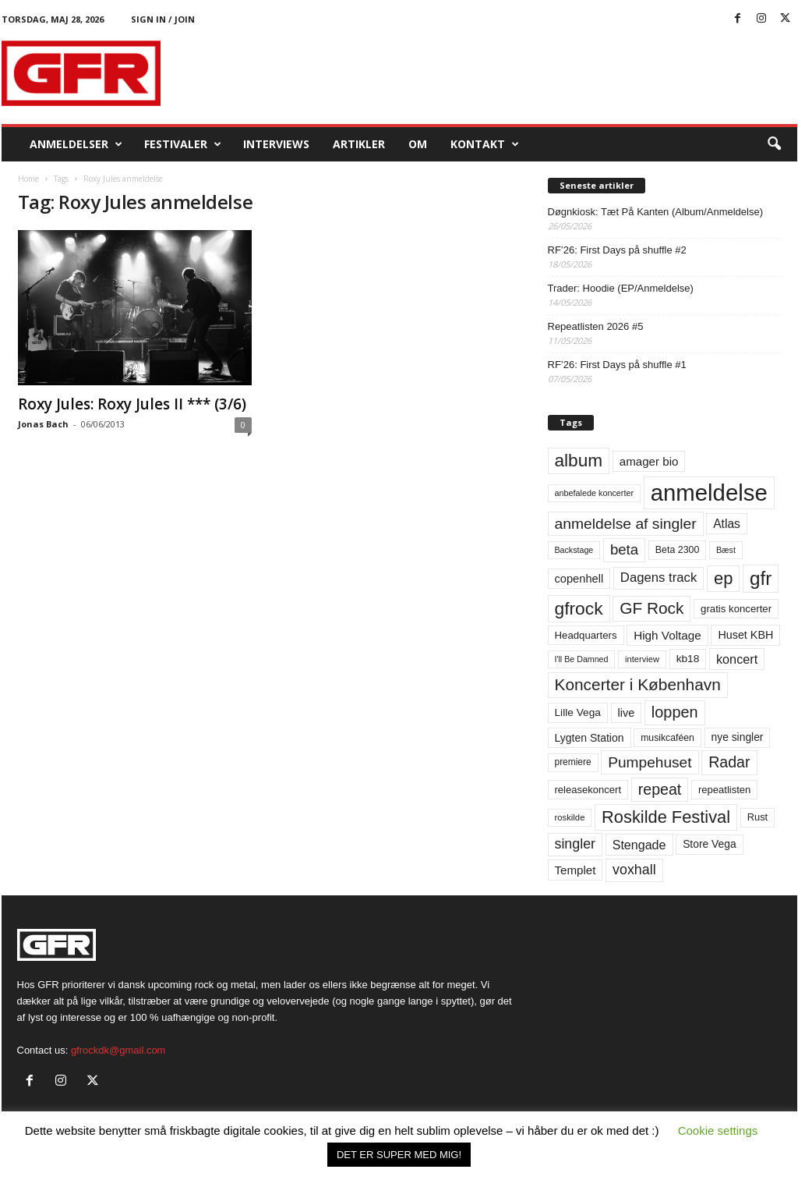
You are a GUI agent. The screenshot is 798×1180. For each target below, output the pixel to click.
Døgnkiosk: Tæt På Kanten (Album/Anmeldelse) (656, 212)
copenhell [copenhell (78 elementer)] (579, 578)
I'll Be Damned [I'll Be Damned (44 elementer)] (582, 659)
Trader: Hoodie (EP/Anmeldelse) (621, 288)
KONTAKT (484, 144)
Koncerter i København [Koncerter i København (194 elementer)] (638, 684)
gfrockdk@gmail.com (118, 1050)
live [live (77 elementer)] (626, 713)
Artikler (359, 143)
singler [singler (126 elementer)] (575, 844)
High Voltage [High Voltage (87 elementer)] (667, 635)
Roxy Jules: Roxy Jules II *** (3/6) (132, 404)
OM (417, 143)
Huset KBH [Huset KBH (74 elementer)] (745, 635)
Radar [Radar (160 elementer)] (729, 762)
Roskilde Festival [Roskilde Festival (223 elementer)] (666, 817)
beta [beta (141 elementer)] (624, 549)
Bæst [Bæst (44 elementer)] (726, 550)
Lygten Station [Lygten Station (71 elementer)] (589, 738)
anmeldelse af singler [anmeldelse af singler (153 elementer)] (626, 524)
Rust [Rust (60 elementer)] (757, 817)
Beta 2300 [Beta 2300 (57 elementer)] (677, 549)
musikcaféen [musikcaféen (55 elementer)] (667, 737)
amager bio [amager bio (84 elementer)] (649, 461)
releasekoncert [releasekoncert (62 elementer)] (588, 790)
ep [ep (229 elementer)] (723, 578)
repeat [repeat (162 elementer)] (660, 789)
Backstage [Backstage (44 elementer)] (574, 550)
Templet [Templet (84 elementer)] (575, 870)
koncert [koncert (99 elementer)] (736, 659)
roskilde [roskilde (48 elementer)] (570, 817)
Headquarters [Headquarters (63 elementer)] (586, 635)
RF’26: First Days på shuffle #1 (617, 364)
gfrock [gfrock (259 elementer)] (579, 608)
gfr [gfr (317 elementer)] (761, 578)
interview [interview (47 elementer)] (642, 659)
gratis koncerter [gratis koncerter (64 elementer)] (736, 609)
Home (28, 178)
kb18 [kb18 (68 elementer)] (688, 658)
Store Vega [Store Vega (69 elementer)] (709, 844)
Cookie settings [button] (718, 1130)
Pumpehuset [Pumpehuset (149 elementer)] (649, 762)
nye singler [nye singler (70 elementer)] (737, 737)
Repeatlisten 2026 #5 (596, 326)
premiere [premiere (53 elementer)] (573, 762)
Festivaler (182, 144)
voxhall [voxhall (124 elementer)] (634, 869)
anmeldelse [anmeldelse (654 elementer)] (709, 492)
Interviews (276, 143)
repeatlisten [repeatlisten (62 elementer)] (724, 790)
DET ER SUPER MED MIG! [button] (399, 1155)
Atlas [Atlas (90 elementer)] (726, 523)
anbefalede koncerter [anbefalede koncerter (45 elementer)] (594, 493)
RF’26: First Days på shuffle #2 (617, 250)
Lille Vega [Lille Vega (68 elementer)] (578, 712)
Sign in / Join (163, 19)
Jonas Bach (43, 424)
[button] (774, 144)
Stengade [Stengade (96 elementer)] (639, 845)
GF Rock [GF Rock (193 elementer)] (651, 608)
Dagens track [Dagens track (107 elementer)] (658, 577)
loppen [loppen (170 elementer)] (674, 712)
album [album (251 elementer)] (579, 460)
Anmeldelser (76, 144)
